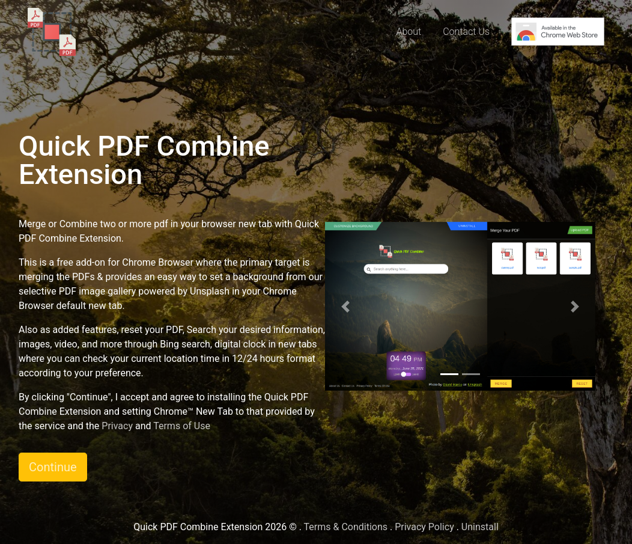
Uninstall (480, 527)
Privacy (117, 426)
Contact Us (466, 31)
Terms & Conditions (346, 527)
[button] (345, 306)
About (408, 31)
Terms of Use (181, 426)
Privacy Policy (424, 527)
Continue (53, 467)
